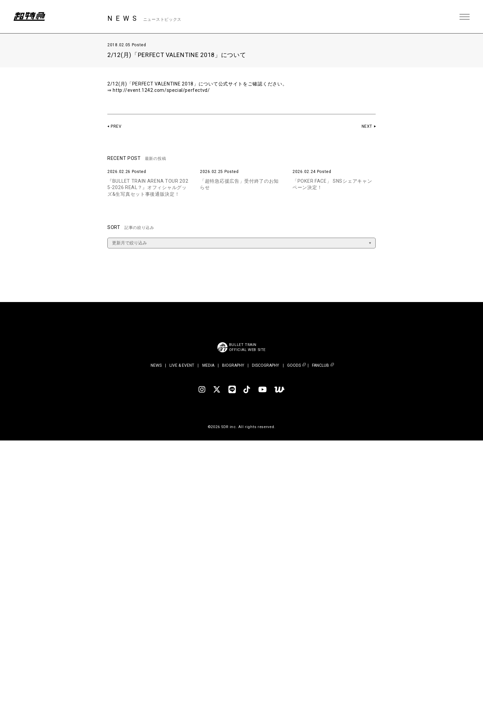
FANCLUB (320, 365)
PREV (116, 126)
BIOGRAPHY (233, 365)
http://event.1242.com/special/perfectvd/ (162, 90)
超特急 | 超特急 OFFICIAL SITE (30, 16)
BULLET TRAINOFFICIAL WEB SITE (247, 347)
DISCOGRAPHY (265, 365)
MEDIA (208, 365)
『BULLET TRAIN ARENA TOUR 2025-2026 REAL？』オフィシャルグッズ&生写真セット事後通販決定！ (148, 187)
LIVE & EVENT (181, 365)
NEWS (156, 365)
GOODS (294, 365)
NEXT (366, 126)
